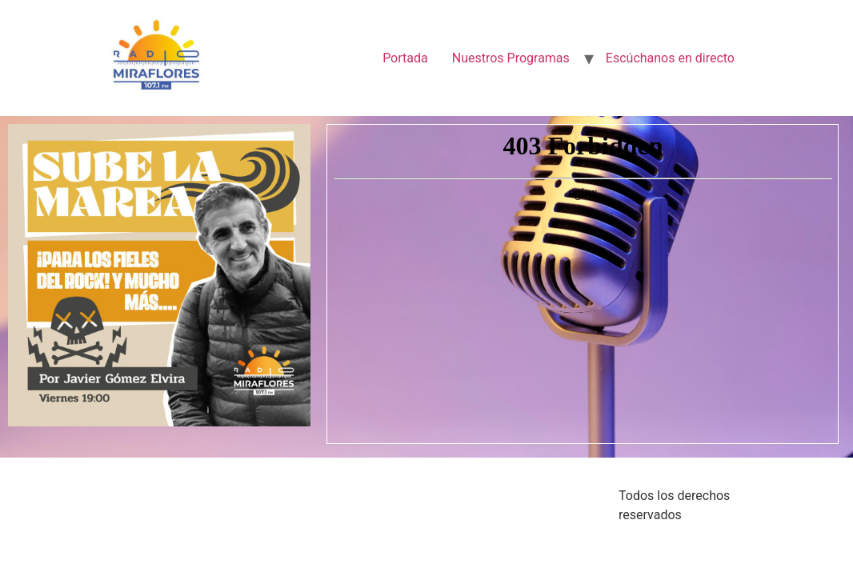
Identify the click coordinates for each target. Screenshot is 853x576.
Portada (405, 58)
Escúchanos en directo (670, 58)
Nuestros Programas (511, 58)
